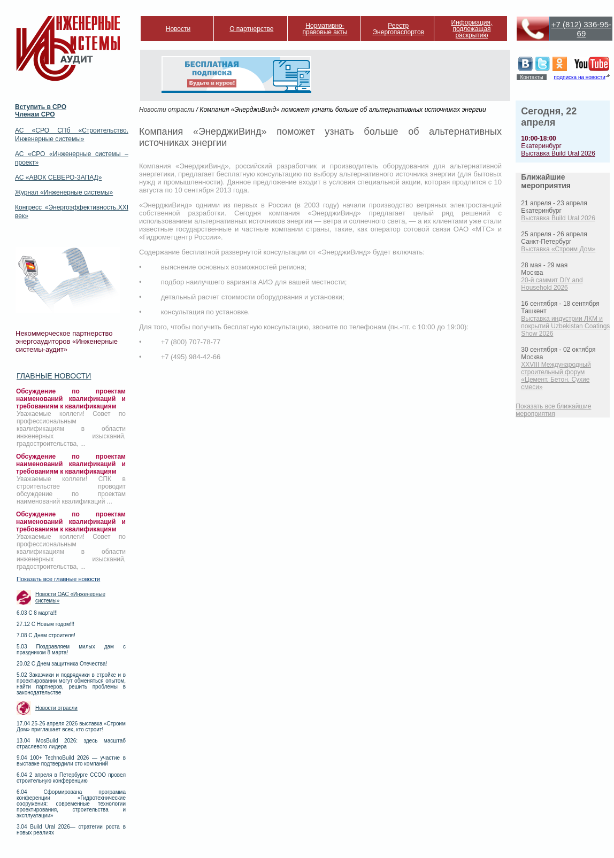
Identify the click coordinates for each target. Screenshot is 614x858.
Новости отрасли (56, 708)
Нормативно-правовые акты (325, 29)
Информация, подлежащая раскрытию (472, 29)
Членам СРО (35, 114)
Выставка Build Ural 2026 (558, 153)
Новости (178, 29)
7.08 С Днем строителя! (46, 635)
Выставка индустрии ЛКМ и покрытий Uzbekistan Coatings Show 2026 (565, 326)
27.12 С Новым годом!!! (45, 624)
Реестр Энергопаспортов (398, 29)
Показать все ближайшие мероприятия (553, 410)
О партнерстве (251, 29)
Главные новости (54, 376)
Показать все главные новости (58, 579)
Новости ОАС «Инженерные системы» (70, 597)
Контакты (531, 77)
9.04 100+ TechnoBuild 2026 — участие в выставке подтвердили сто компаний (71, 761)
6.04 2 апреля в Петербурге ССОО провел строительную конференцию (71, 778)
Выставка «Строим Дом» (558, 249)
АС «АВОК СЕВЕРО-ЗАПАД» (58, 177)
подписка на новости (579, 77)
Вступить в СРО (40, 107)
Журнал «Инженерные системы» (64, 192)
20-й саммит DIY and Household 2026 (551, 283)
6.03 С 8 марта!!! (37, 613)
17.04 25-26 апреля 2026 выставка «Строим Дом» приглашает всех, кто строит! (71, 726)
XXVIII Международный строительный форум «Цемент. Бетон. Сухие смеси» (555, 376)
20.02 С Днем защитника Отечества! (62, 664)
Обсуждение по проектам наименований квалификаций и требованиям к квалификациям (71, 399)
